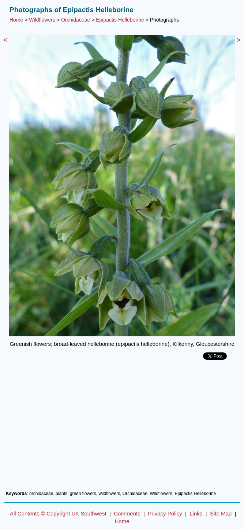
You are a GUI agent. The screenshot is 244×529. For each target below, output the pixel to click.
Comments (127, 513)
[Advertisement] (122, 428)
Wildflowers (42, 20)
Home (16, 20)
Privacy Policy (165, 513)
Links (195, 513)
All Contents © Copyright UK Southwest (58, 513)
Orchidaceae (75, 20)
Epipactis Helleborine (120, 20)
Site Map (221, 513)
